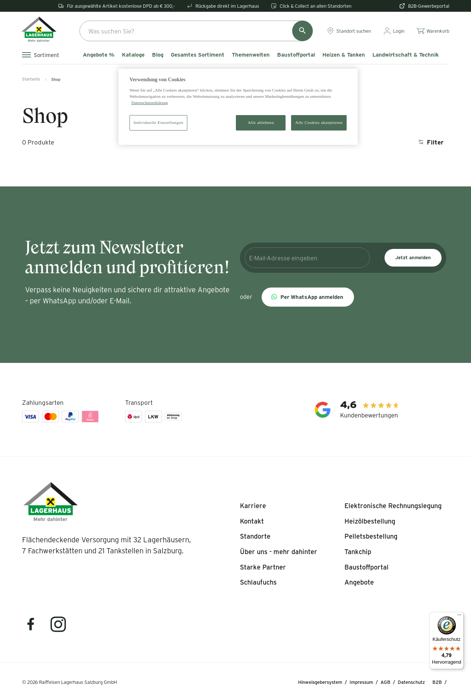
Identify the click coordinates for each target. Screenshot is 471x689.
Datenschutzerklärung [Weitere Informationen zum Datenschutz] (149, 102)
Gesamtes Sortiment (197, 55)
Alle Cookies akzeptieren (319, 122)
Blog (157, 55)
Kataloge (133, 55)
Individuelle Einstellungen (158, 122)
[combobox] (196, 31)
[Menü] (459, 616)
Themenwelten (251, 55)
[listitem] (253, 506)
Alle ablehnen (261, 122)
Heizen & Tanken (343, 55)
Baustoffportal (296, 55)
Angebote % (98, 55)
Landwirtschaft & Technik (405, 55)
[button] (308, 297)
